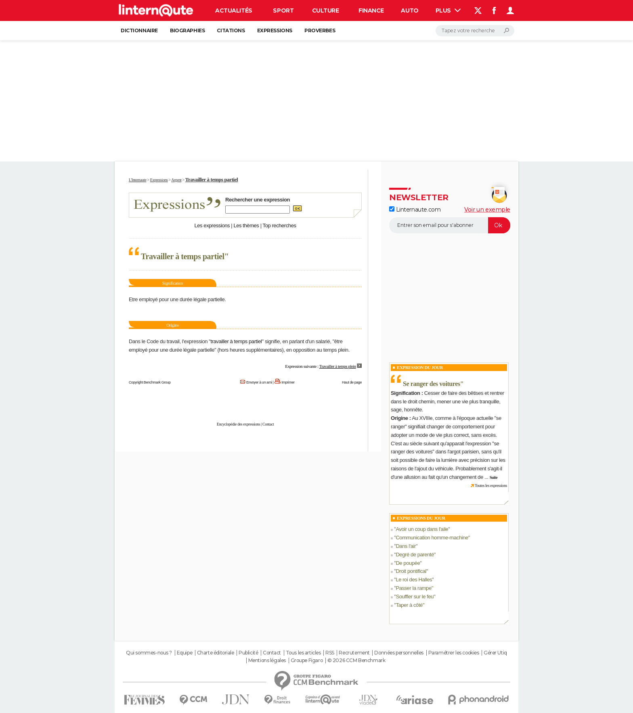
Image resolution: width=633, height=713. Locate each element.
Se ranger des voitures (431, 383)
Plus (448, 10)
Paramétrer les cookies (453, 653)
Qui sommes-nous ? (149, 653)
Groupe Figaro (307, 660)
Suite (494, 477)
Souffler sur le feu (415, 596)
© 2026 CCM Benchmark (356, 660)
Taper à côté (409, 605)
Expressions (274, 30)
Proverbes (319, 30)
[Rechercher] (475, 30)
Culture (325, 10)
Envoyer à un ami (259, 382)
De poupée (408, 563)
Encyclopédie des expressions (238, 424)
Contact (268, 424)
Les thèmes (246, 225)
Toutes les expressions (491, 485)
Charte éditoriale (215, 653)
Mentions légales (267, 660)
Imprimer (288, 382)
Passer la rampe (413, 588)
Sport (283, 10)
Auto (409, 10)
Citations (231, 30)
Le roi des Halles (414, 580)
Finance (371, 10)
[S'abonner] (449, 225)
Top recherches (279, 225)
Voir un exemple (487, 209)
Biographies (187, 30)
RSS (329, 653)
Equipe (184, 653)
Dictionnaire (139, 30)
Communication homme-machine (432, 538)
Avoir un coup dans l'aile (422, 529)
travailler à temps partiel (236, 341)
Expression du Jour (420, 367)
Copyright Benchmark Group (150, 382)
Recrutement (354, 653)
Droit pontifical (411, 571)
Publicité (248, 653)
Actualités (233, 10)
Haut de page (352, 382)
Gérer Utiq (495, 653)
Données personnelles (398, 653)
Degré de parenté (415, 555)
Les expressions (212, 225)
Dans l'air (406, 546)
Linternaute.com (414, 209)
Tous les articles (303, 653)
